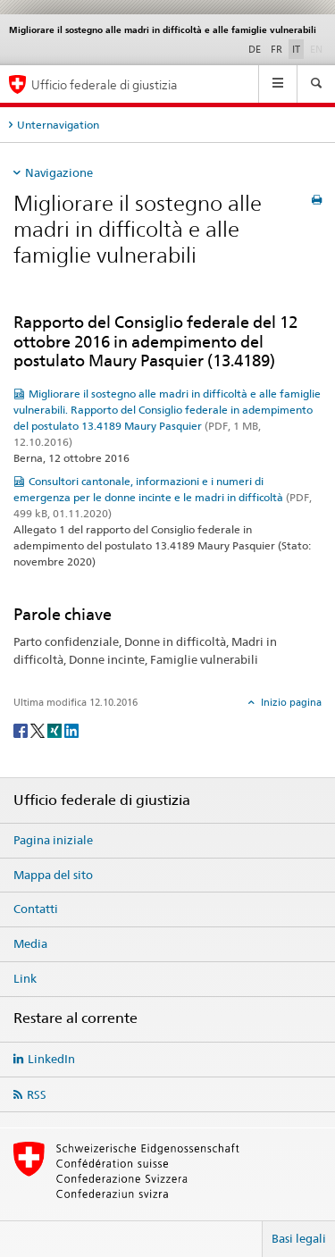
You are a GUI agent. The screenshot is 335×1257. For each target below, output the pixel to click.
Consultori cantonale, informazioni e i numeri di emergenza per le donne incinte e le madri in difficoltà (162, 497)
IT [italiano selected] (296, 49)
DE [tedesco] (254, 49)
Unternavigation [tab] (58, 124)
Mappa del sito (53, 874)
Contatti (35, 908)
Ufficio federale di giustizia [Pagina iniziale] (104, 84)
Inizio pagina (290, 702)
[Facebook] (21, 729)
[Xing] (55, 729)
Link (25, 978)
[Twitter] (38, 729)
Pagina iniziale (53, 840)
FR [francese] (276, 49)
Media (30, 943)
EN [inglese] (318, 48)
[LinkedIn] (71, 729)
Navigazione (59, 172)
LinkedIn (51, 1059)
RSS (36, 1094)
